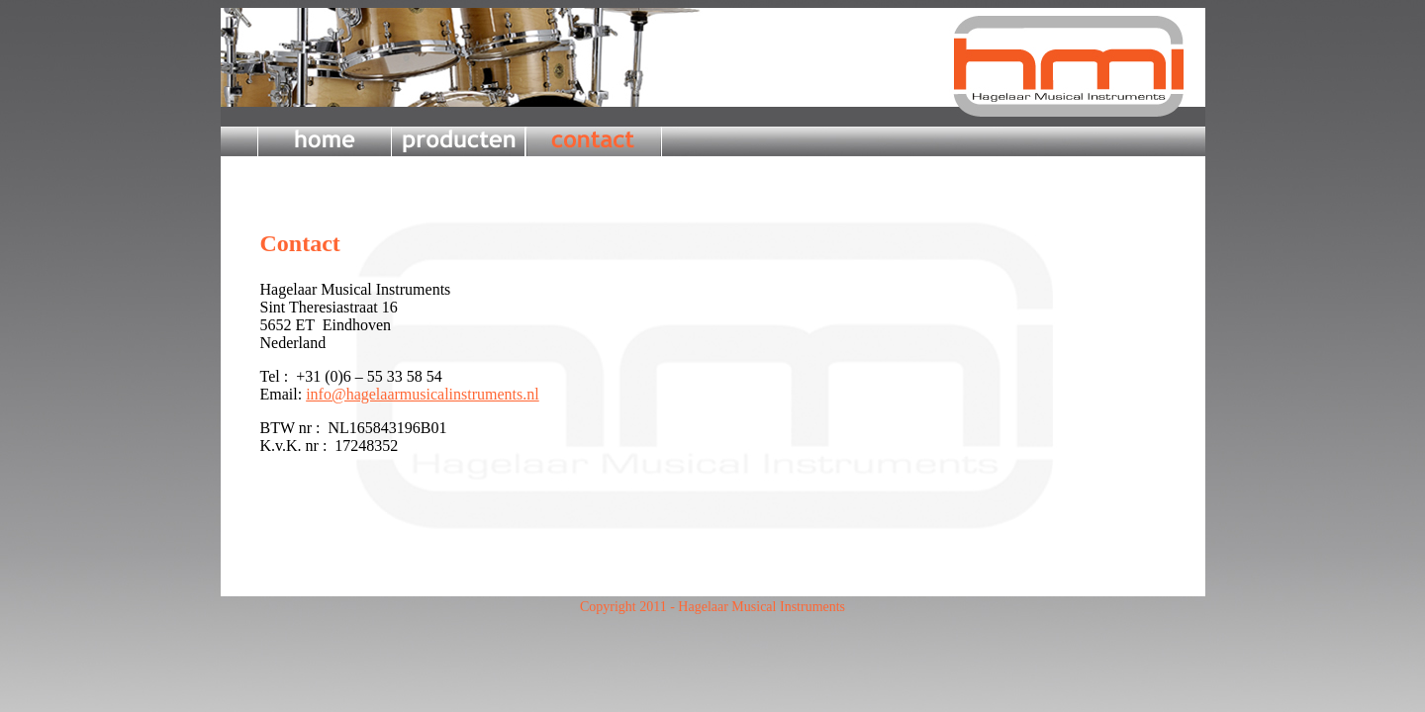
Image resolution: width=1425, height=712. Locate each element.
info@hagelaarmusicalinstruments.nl (422, 394)
